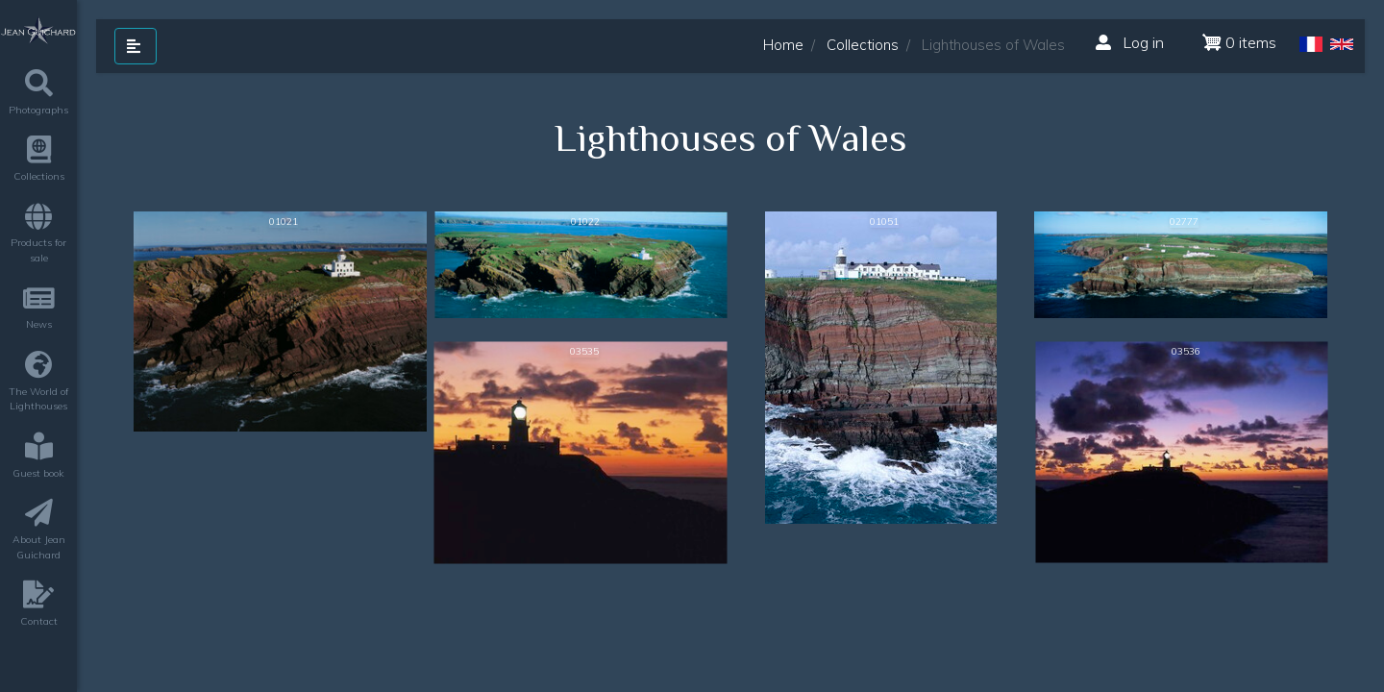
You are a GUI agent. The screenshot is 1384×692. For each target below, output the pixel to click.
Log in (1130, 42)
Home (783, 45)
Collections (863, 45)
